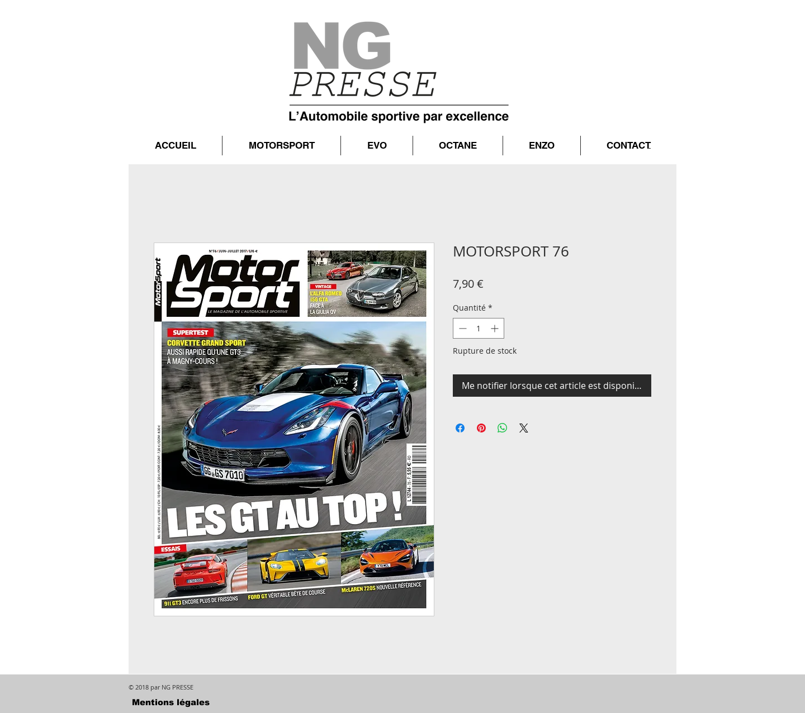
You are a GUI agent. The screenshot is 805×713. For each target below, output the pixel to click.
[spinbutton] (478, 328)
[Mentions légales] (171, 702)
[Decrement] (461, 328)
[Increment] (496, 328)
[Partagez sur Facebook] (460, 428)
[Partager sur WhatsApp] (502, 428)
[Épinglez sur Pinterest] (481, 428)
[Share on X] (524, 428)
